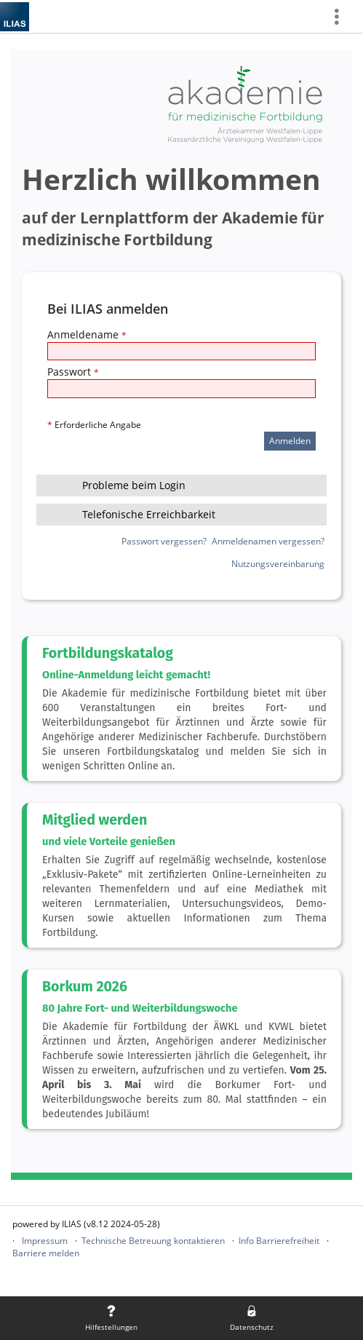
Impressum (45, 1240)
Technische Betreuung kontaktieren (153, 1240)
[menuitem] (342, 16)
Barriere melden (45, 1253)
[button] (181, 485)
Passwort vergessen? (164, 541)
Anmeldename (87, 334)
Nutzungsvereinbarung (277, 564)
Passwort (73, 371)
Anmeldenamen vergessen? (268, 541)
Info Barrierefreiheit (279, 1240)
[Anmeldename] (181, 351)
